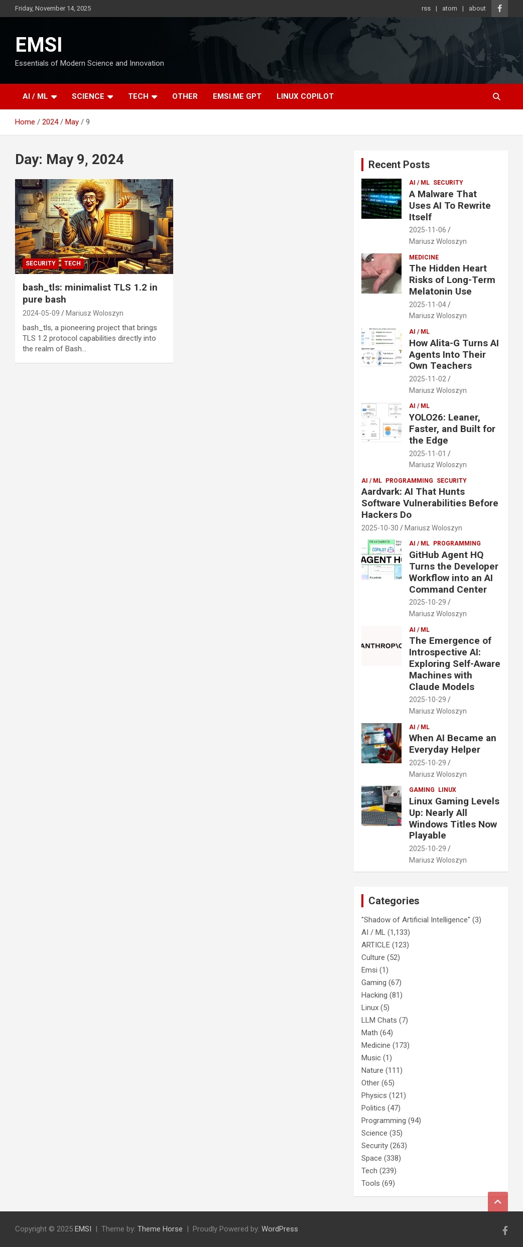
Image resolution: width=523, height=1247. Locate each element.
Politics (373, 1108)
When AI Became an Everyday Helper (452, 743)
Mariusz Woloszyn (94, 313)
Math (369, 1032)
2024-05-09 (41, 313)
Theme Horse (160, 1228)
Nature (372, 1070)
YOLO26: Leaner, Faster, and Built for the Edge (452, 428)
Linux (447, 789)
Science (88, 96)
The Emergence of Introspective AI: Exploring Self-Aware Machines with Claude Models (454, 663)
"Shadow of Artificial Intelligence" (415, 919)
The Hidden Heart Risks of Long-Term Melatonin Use (452, 279)
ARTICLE (375, 944)
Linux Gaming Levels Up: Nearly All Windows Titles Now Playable (454, 818)
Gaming (422, 789)
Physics (374, 1095)
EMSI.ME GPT (237, 96)
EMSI (39, 45)
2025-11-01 (427, 454)
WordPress (280, 1228)
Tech (138, 96)
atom (449, 8)
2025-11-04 (427, 305)
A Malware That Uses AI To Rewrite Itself (450, 205)
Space (371, 1158)
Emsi (369, 970)
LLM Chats (379, 1020)
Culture (373, 957)
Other (185, 96)
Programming (409, 480)
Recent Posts (399, 165)
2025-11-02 (427, 379)
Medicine (424, 257)
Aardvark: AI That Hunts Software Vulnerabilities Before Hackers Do (429, 503)
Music (371, 1057)
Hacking (374, 995)
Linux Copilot (305, 96)
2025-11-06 (427, 230)
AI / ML (35, 96)
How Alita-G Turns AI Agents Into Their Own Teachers (454, 354)
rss (426, 8)
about (477, 8)
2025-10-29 (427, 602)
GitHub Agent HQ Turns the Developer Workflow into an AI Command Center (453, 572)
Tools (370, 1183)
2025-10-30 (380, 528)
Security (41, 263)
